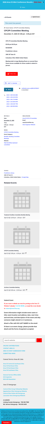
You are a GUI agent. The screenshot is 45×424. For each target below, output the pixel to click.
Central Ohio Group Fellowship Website (15, 389)
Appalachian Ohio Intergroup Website (15, 391)
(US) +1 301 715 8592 (12, 99)
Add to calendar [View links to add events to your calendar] (12, 83)
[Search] (39, 340)
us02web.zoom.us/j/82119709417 (30, 88)
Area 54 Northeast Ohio (10, 366)
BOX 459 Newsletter (9, 379)
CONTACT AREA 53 (8, 348)
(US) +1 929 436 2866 (12, 95)
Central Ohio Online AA (10, 393)
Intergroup (21, 393)
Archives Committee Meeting (12, 287)
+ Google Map (24, 177)
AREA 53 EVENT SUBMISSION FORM (14, 351)
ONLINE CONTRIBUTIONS (11, 346)
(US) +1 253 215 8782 (12, 97)
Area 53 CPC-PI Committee (29, 118)
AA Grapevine (7, 377)
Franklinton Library (9, 173)
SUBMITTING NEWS (9, 353)
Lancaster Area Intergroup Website (14, 395)
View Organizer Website (28, 124)
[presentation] (21, 199)
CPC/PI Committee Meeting (11, 132)
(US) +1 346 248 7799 (12, 104)
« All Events (7, 17)
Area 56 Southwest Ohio (10, 370)
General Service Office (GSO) (12, 375)
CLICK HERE (20, 306)
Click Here (38, 2)
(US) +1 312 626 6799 (12, 101)
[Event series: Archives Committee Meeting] (26, 289)
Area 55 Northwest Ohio (10, 368)
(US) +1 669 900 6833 (12, 106)
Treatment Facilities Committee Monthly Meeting (17, 215)
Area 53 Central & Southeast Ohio (13, 364)
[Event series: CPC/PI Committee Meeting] (25, 253)
